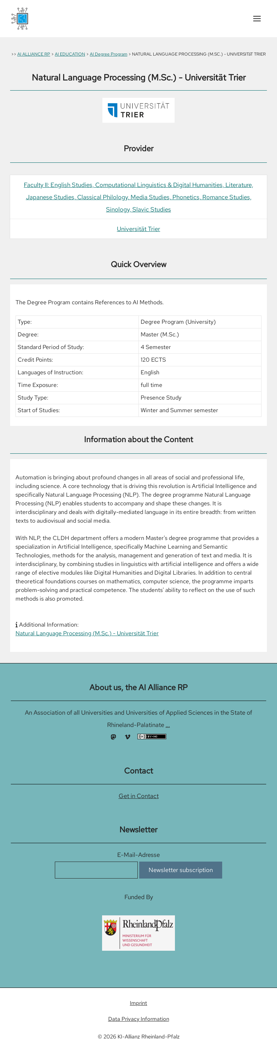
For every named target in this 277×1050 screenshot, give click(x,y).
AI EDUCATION (70, 54)
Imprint (138, 1003)
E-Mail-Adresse (138, 855)
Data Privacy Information (138, 1019)
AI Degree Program (108, 54)
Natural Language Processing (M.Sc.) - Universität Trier (87, 633)
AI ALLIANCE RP (33, 54)
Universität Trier (138, 229)
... (168, 725)
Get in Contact (139, 796)
